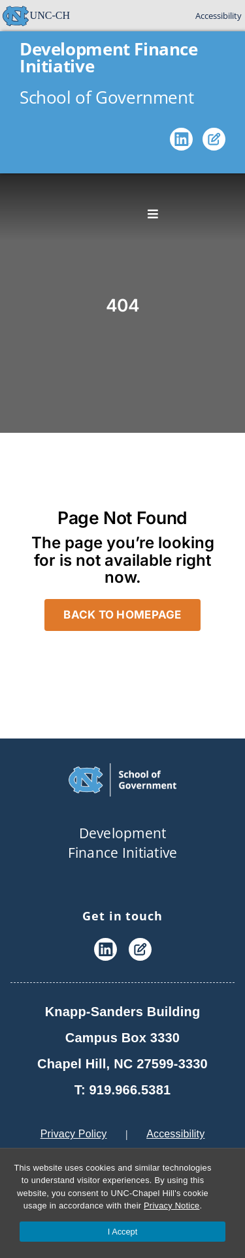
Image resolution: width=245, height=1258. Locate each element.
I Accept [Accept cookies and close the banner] (123, 1231)
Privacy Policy (74, 1133)
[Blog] (214, 142)
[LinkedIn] (181, 142)
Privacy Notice (171, 1205)
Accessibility (218, 16)
